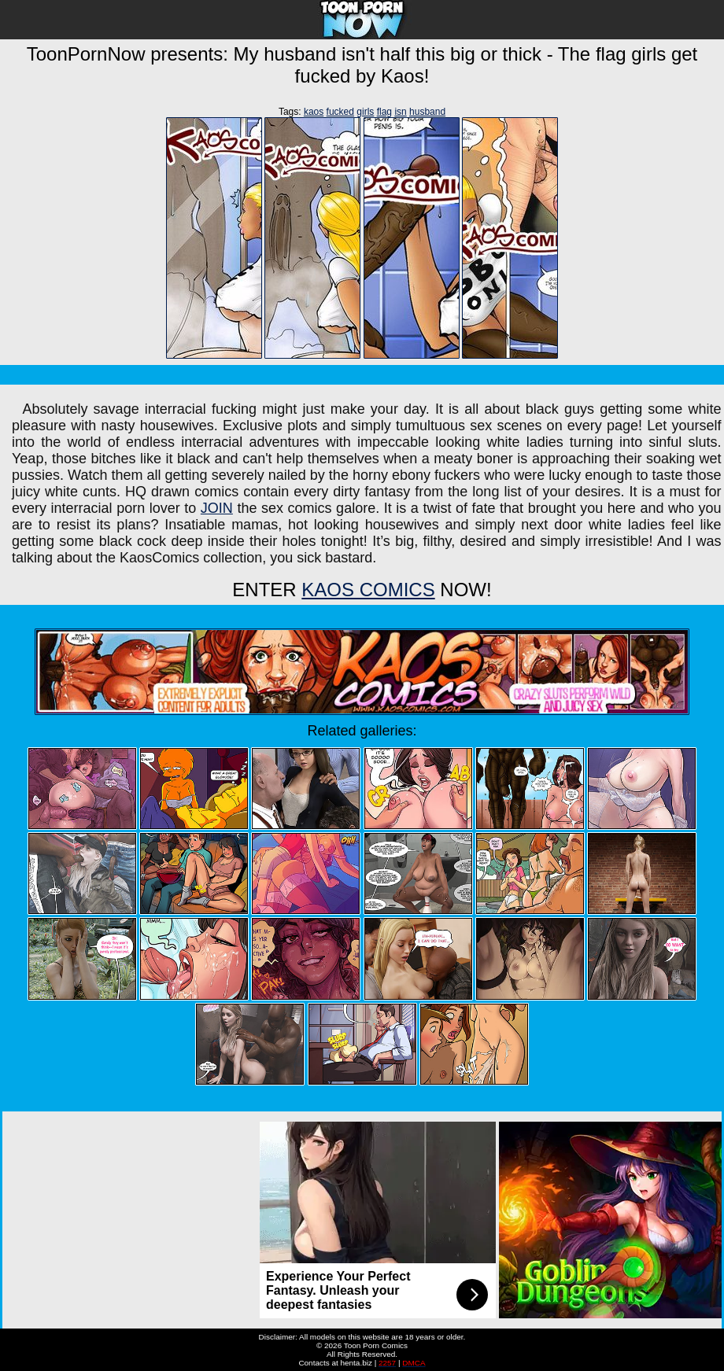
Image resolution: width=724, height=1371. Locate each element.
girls (365, 111)
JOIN (217, 508)
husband (427, 111)
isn (400, 111)
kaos (313, 111)
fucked (340, 111)
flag (384, 111)
